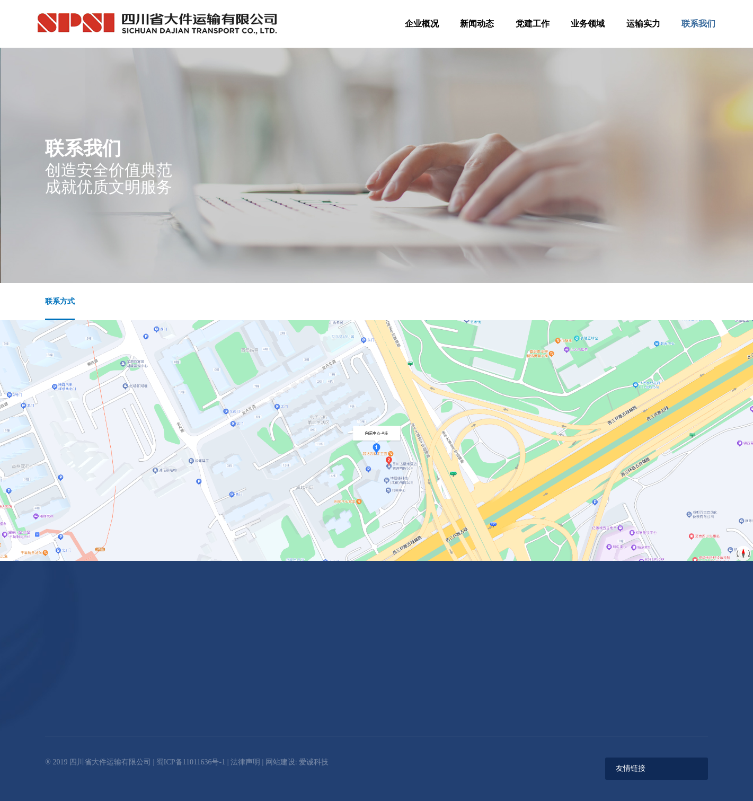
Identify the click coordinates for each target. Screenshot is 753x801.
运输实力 (643, 23)
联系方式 (60, 301)
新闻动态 (477, 23)
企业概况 (422, 23)
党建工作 (533, 23)
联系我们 (698, 23)
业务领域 (588, 23)
